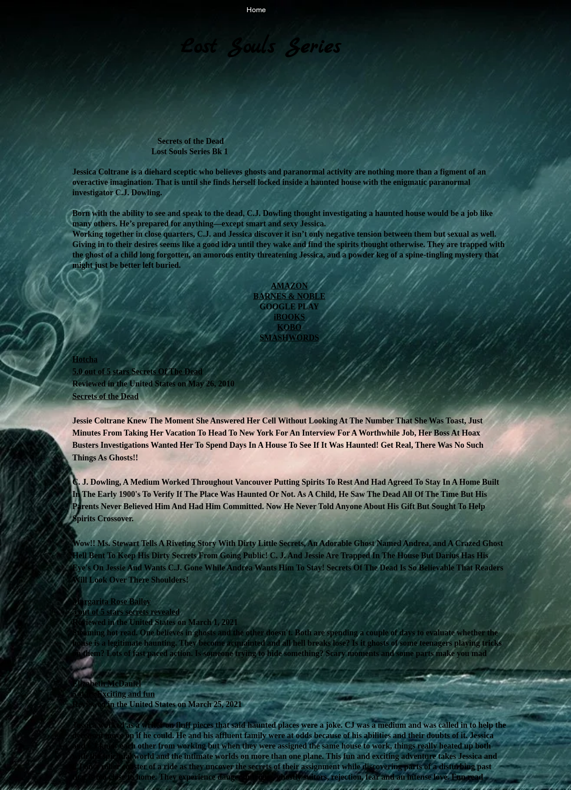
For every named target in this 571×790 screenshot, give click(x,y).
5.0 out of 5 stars (101, 371)
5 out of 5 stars (98, 611)
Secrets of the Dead (106, 396)
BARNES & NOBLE (289, 296)
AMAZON (289, 285)
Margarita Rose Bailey (112, 601)
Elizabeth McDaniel (107, 683)
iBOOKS (289, 317)
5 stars (84, 693)
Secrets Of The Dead (165, 371)
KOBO (289, 327)
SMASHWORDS (289, 337)
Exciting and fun (125, 693)
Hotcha (85, 359)
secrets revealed (151, 611)
